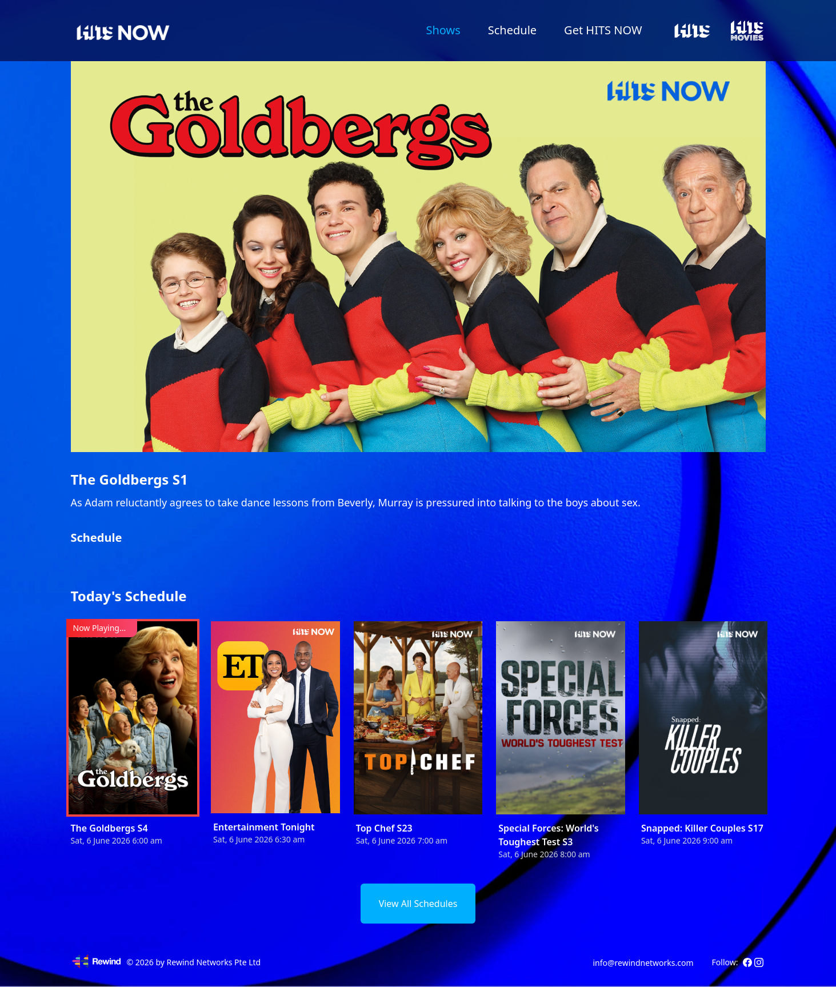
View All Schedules (418, 903)
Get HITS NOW (603, 30)
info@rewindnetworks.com (643, 962)
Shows (443, 30)
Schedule (512, 30)
